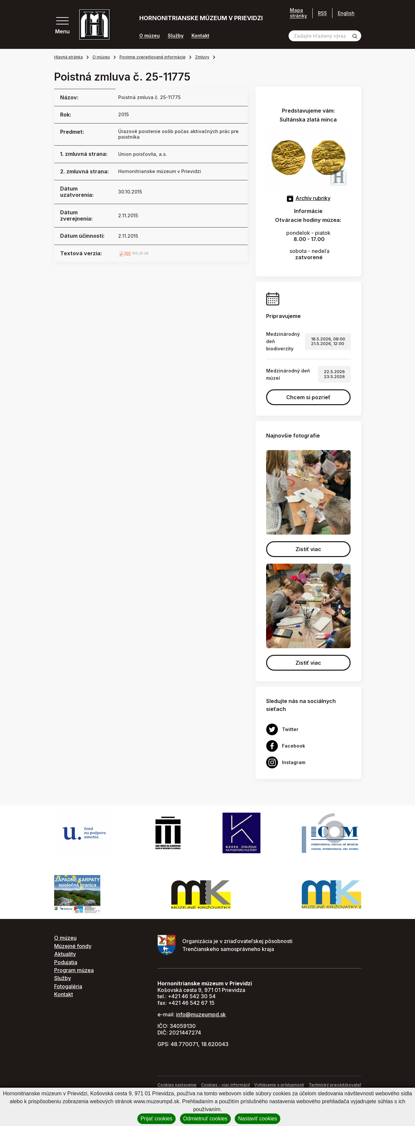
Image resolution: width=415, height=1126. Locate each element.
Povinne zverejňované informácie (153, 56)
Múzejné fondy (72, 946)
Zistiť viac (308, 549)
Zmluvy (202, 56)
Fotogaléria (68, 986)
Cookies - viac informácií (225, 1084)
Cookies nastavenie (176, 1084)
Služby (176, 35)
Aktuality (65, 954)
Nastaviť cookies (257, 1118)
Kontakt (200, 35)
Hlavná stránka (68, 56)
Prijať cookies (157, 1118)
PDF (127, 253)
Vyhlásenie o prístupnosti (279, 1084)
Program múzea (74, 970)
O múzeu (149, 35)
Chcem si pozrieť (308, 397)
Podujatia (65, 962)
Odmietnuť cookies (205, 1118)
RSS (322, 13)
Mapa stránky (298, 13)
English (346, 13)
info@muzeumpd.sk (201, 1014)
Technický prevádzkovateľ (335, 1084)
